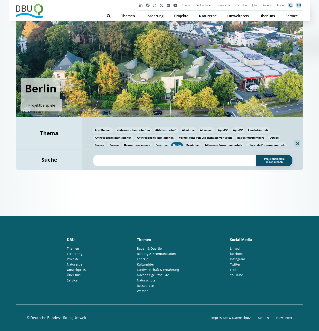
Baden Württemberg (250, 138)
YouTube (236, 275)
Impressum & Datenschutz (231, 318)
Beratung (162, 145)
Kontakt (267, 5)
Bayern (99, 145)
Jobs (254, 5)
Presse (186, 5)
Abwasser (206, 130)
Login (280, 5)
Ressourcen (145, 285)
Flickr (234, 270)
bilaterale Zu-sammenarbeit (223, 145)
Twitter (235, 264)
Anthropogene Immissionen (113, 138)
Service (292, 15)
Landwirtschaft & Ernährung (158, 270)
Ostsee (274, 138)
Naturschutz (146, 280)
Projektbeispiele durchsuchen (274, 160)
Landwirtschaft (258, 130)
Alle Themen (103, 130)
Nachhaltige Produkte (153, 275)
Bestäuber (193, 145)
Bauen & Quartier (150, 248)
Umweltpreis (238, 15)
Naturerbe (208, 15)
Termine (241, 5)
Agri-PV (223, 130)
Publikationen (204, 5)
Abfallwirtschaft (166, 130)
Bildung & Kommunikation (156, 254)
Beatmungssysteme (137, 145)
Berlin (177, 145)
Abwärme (188, 130)
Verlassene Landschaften (133, 130)
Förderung (154, 15)
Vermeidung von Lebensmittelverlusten (205, 138)
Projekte (181, 15)
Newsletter (224, 5)
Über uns (267, 15)
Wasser (142, 291)
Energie (142, 259)
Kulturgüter (145, 264)
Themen (128, 15)
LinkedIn (236, 248)
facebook (236, 254)
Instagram (237, 259)
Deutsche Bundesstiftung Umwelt (58, 317)
